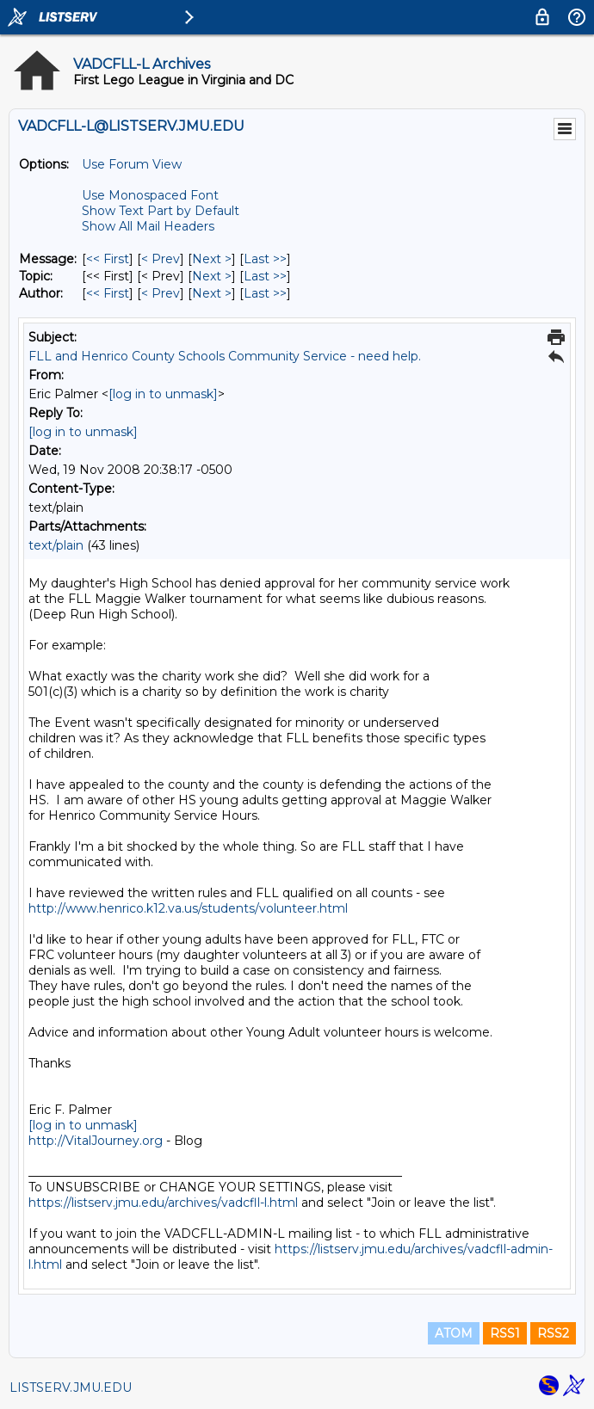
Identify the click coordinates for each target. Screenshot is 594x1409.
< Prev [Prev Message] (160, 259)
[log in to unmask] (163, 394)
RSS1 (505, 1333)
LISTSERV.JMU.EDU (70, 1387)
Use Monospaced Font (150, 195)
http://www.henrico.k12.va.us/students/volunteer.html (188, 908)
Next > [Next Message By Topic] (212, 276)
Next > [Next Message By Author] (212, 293)
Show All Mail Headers (148, 226)
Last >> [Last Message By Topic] (265, 276)
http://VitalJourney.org (95, 1140)
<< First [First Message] (107, 259)
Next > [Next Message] (212, 259)
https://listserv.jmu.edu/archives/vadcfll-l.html (163, 1202)
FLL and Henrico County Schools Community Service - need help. (224, 356)
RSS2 (553, 1333)
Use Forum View (132, 164)
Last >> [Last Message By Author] (265, 293)
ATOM (454, 1333)
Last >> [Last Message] (265, 259)
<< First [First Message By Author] (107, 293)
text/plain (56, 545)
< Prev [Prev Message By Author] (160, 293)
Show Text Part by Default (160, 210)
